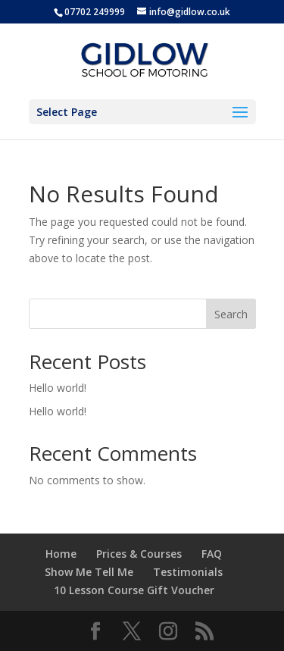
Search (231, 314)
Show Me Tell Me (89, 572)
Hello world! (57, 387)
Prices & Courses (139, 553)
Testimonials (188, 572)
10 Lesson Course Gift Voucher (134, 590)
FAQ (211, 553)
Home (60, 553)
